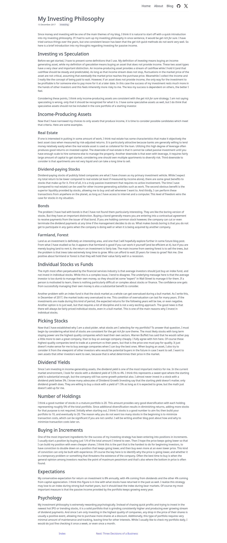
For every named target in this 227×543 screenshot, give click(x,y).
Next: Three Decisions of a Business (117, 533)
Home (146, 6)
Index (62, 533)
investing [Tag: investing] (64, 24)
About (158, 6)
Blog (170, 6)
